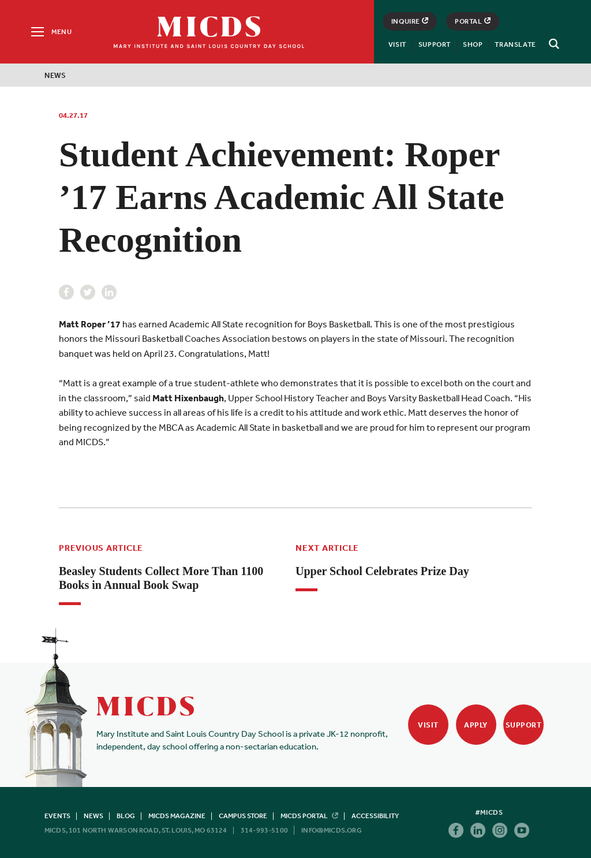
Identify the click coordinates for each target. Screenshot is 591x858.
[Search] (552, 44)
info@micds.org (331, 830)
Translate (515, 44)
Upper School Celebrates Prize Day (382, 571)
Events (57, 815)
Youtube (521, 830)
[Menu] (50, 31)
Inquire (409, 21)
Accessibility (375, 815)
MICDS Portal (309, 815)
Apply (476, 725)
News (55, 75)
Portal (473, 21)
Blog (126, 815)
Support (434, 44)
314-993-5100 (264, 830)
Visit (397, 44)
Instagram (499, 830)
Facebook (66, 292)
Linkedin (109, 292)
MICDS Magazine (176, 815)
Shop (472, 44)
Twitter (87, 292)
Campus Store (243, 815)
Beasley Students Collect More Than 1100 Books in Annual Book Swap (161, 578)
